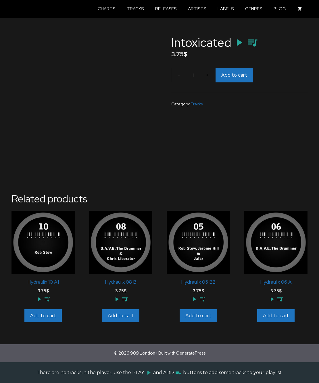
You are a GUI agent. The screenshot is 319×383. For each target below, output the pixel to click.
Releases (165, 9)
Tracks (135, 9)
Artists (197, 9)
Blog (280, 9)
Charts (106, 9)
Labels (226, 9)
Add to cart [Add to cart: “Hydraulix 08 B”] (121, 315)
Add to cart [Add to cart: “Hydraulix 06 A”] (276, 315)
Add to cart (234, 75)
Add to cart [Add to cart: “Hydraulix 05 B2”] (198, 315)
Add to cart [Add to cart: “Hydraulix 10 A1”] (43, 315)
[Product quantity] (193, 75)
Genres (253, 9)
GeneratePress (190, 353)
